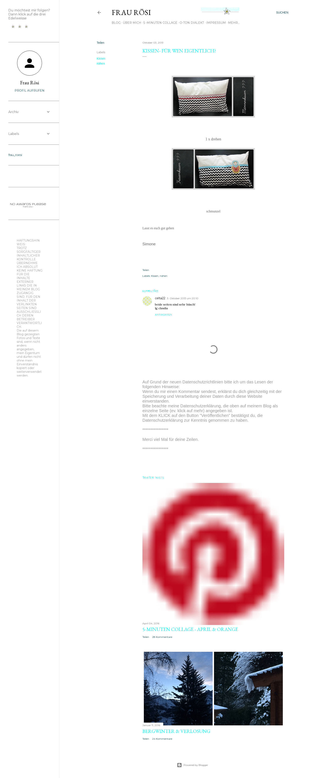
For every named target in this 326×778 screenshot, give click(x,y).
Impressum (216, 23)
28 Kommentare (162, 636)
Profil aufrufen (29, 90)
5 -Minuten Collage (160, 23)
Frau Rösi (131, 12)
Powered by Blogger (192, 765)
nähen (101, 63)
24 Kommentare (162, 738)
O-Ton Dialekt (192, 23)
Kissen (101, 58)
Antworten (163, 314)
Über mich (132, 23)
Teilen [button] (100, 42)
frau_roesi (15, 155)
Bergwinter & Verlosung (176, 731)
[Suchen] (282, 12)
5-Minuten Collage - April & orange (190, 629)
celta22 (160, 298)
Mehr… (234, 23)
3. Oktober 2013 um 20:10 (182, 298)
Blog (116, 23)
